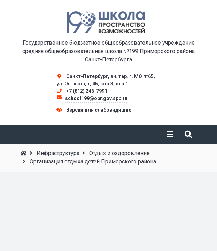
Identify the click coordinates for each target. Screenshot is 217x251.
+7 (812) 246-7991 (86, 91)
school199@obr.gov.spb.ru (96, 98)
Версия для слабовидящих (98, 110)
